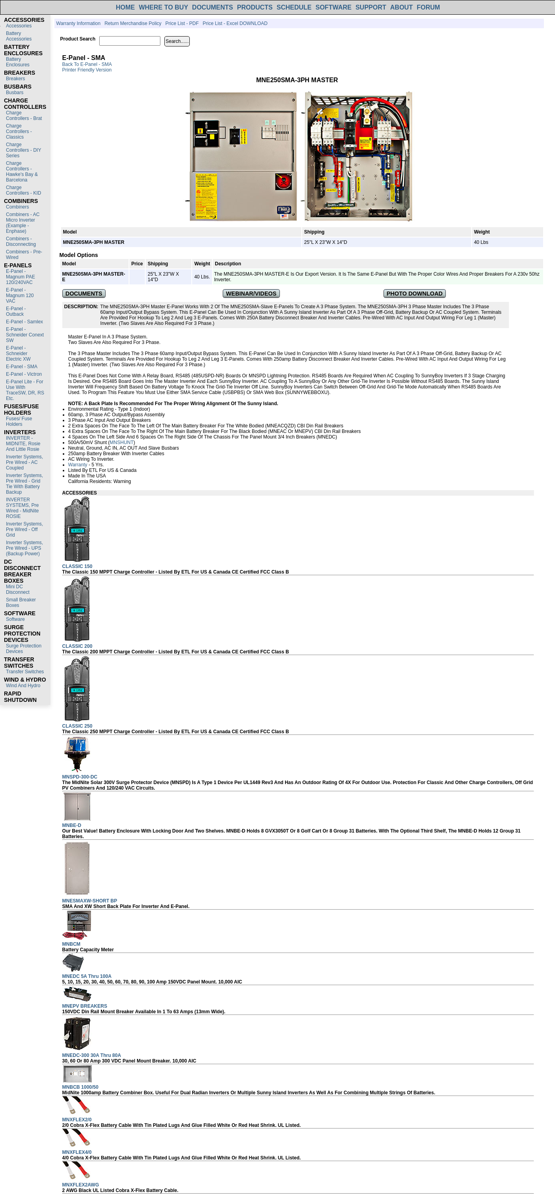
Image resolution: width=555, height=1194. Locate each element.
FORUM (428, 7)
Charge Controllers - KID (23, 190)
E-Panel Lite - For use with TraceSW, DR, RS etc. (25, 390)
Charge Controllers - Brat (24, 115)
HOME (125, 7)
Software (15, 619)
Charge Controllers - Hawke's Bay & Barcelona (22, 171)
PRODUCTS (255, 7)
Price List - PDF (182, 23)
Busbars (14, 92)
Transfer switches (25, 671)
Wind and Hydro (23, 685)
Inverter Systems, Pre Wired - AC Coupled (24, 462)
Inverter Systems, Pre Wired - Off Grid (24, 529)
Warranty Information (78, 23)
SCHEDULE (294, 7)
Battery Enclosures (17, 62)
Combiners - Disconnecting (21, 241)
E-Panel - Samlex (24, 322)
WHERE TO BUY (163, 7)
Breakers (15, 78)
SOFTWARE (334, 7)
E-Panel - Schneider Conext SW (25, 335)
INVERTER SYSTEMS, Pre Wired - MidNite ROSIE (22, 508)
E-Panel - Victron (24, 374)
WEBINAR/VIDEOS (251, 293)
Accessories (19, 26)
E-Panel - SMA (21, 366)
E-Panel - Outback (16, 311)
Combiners (17, 207)
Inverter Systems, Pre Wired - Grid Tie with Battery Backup (24, 484)
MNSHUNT (121, 442)
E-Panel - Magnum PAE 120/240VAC (20, 277)
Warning (122, 481)
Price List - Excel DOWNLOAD (235, 23)
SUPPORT (370, 7)
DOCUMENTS (212, 7)
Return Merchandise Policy (132, 23)
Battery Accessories (19, 36)
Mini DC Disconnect (17, 589)
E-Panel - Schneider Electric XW (18, 353)
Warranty (77, 465)
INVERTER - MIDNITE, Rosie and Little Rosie (23, 443)
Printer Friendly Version (87, 70)
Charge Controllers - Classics (19, 131)
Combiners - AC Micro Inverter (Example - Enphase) (23, 223)
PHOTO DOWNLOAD (415, 293)
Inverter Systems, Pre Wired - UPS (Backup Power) (24, 548)
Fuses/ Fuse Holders (19, 421)
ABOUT (401, 7)
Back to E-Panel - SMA (87, 64)
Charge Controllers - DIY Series (23, 150)
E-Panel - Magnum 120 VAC (20, 295)
